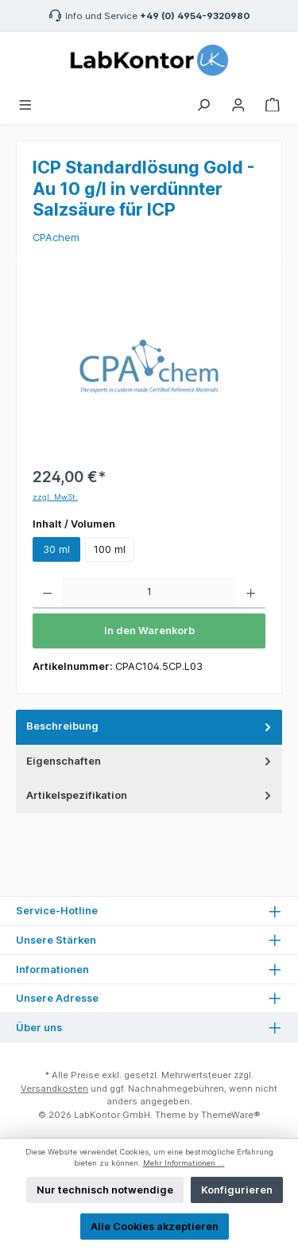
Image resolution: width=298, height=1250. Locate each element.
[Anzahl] (149, 593)
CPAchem (56, 237)
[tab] (149, 727)
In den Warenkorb (149, 631)
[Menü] (25, 103)
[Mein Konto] (238, 103)
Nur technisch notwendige (105, 1190)
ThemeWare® (231, 1114)
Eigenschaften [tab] (150, 761)
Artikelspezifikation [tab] (150, 795)
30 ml (56, 549)
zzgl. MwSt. (55, 497)
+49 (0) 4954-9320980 (195, 15)
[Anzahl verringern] (47, 593)
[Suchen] (203, 103)
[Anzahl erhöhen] (250, 593)
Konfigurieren (237, 1190)
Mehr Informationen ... (184, 1162)
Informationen (52, 969)
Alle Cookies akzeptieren (155, 1226)
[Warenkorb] (272, 103)
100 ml (110, 549)
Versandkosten (54, 1088)
